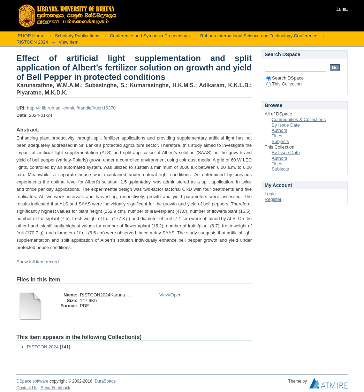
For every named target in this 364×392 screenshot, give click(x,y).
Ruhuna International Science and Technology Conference (258, 35)
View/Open (170, 294)
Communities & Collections (299, 119)
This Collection (284, 83)
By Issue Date (286, 125)
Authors (279, 130)
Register (273, 199)
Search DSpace (285, 78)
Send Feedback (55, 387)
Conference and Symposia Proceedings (150, 35)
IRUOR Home (30, 35)
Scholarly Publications (77, 35)
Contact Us (26, 387)
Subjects (280, 141)
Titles (277, 135)
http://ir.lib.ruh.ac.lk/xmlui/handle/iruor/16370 (71, 108)
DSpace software (32, 381)
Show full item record (37, 261)
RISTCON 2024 (32, 42)
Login (342, 8)
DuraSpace (104, 381)
